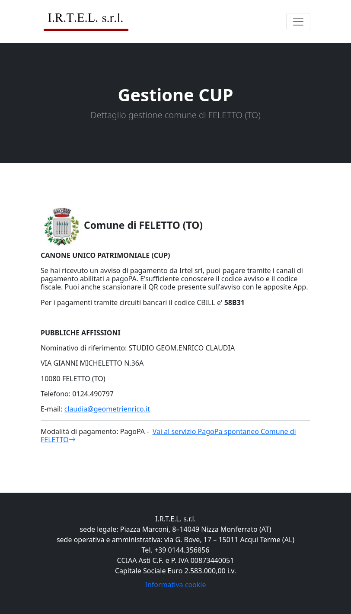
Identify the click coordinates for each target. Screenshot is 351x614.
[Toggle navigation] (298, 21)
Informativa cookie (175, 584)
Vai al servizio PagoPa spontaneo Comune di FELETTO (168, 435)
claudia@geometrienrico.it (107, 409)
